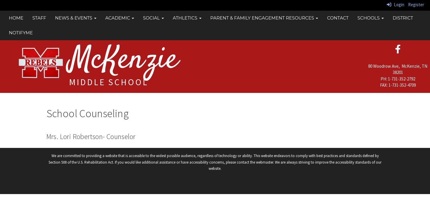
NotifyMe (21, 33)
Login (395, 4)
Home (16, 18)
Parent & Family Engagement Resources (264, 18)
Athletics (187, 18)
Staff (39, 18)
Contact (338, 18)
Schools (370, 18)
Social (153, 18)
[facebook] (398, 51)
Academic (119, 18)
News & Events (75, 18)
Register (416, 4)
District (403, 18)
